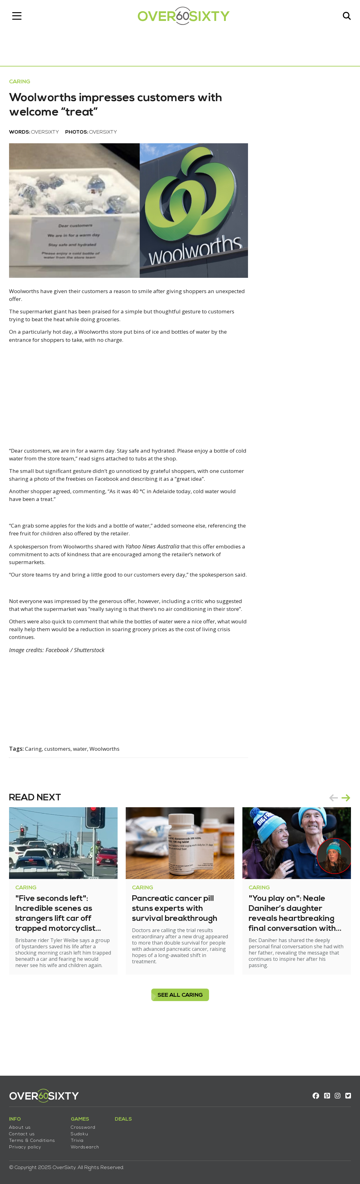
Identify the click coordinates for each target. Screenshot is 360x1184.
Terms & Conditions (35, 1138)
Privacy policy (28, 1144)
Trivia (80, 1138)
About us (23, 1125)
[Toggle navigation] (20, 17)
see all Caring (180, 1036)
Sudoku (83, 1131)
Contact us (25, 1131)
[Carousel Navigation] (336, 833)
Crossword (86, 1125)
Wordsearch (88, 1144)
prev (330, 833)
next (343, 833)
